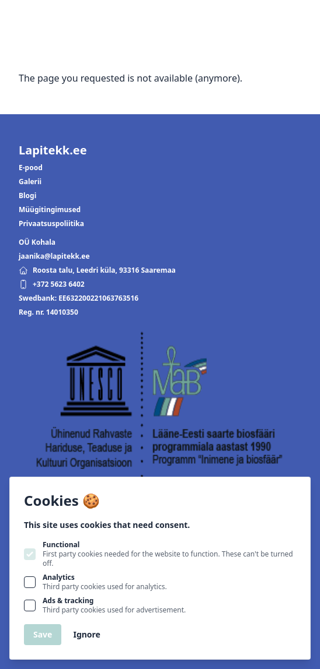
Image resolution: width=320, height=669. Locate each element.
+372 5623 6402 (52, 284)
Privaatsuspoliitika (51, 223)
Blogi (27, 195)
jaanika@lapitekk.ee (54, 256)
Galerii (30, 181)
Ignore (86, 634)
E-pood (31, 167)
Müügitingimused (50, 209)
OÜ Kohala (37, 242)
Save (42, 634)
